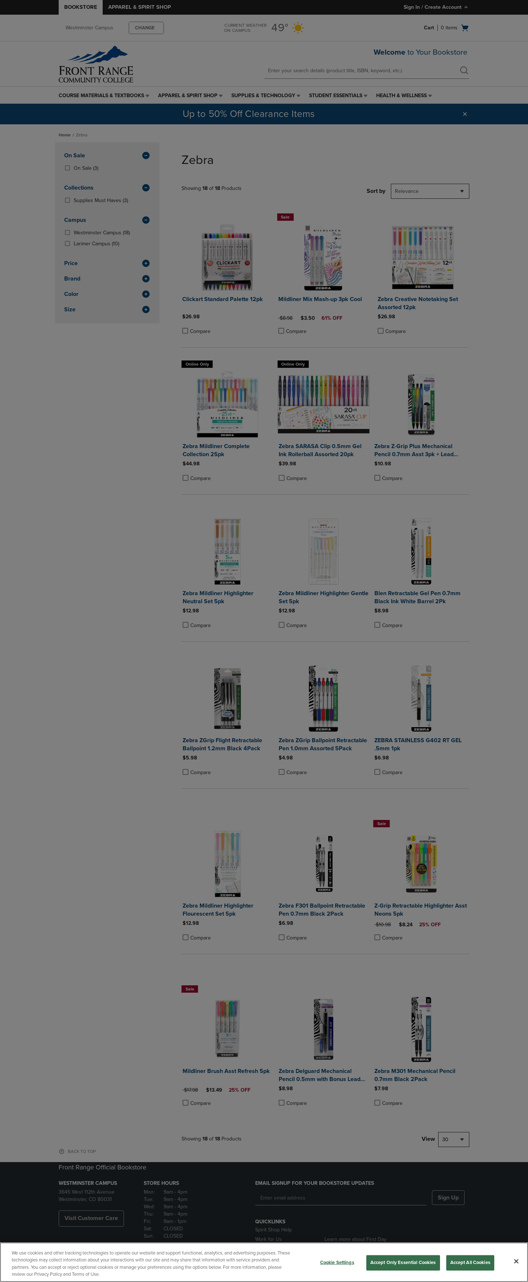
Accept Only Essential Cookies (403, 1262)
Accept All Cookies (470, 1262)
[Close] (516, 1261)
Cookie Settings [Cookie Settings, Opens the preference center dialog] (337, 1262)
